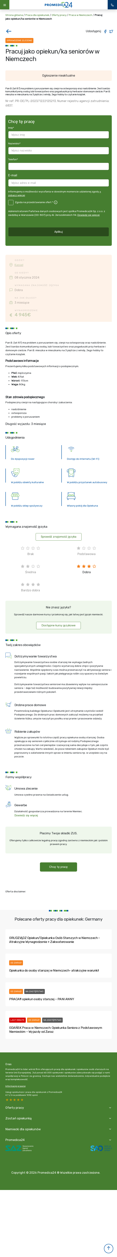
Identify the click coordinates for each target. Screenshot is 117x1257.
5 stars (7, 1100)
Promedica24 (15, 1140)
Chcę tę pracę (58, 867)
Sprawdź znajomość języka (58, 536)
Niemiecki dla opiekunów (23, 1129)
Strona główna (14, 14)
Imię (11, 127)
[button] (108, 1248)
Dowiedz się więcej (88, 214)
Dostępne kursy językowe (58, 625)
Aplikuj (58, 231)
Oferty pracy (59, 14)
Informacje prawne (15, 1086)
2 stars (18, 1100)
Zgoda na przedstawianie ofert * (34, 202)
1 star (22, 1100)
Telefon (13, 159)
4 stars (11, 1100)
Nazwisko (14, 143)
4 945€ (23, 315)
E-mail (12, 175)
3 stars (15, 1100)
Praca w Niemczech (80, 14)
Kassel (19, 265)
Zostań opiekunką (18, 1119)
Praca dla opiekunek (37, 14)
